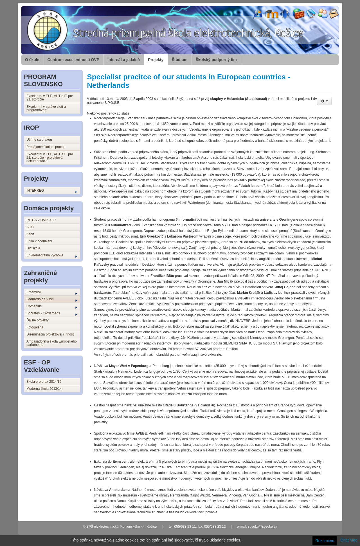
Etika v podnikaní (39, 241)
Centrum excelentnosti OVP (73, 59)
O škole (32, 59)
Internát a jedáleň (123, 59)
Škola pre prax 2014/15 (43, 382)
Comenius (51, 306)
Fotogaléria (34, 327)
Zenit (30, 234)
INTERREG (51, 191)
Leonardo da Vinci (51, 299)
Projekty (155, 59)
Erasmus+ (51, 292)
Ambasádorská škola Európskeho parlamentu (51, 343)
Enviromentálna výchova (51, 255)
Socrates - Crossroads (51, 313)
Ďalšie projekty (37, 320)
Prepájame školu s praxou (46, 147)
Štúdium (179, 59)
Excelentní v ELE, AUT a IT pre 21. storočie (49, 97)
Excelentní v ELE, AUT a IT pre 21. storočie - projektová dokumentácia (49, 157)
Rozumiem (324, 540)
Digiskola (33, 248)
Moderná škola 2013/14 (44, 389)
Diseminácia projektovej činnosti (50, 334)
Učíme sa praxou (39, 140)
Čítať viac (348, 540)
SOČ (30, 227)
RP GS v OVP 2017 (41, 220)
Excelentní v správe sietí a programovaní (46, 108)
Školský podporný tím (216, 59)
